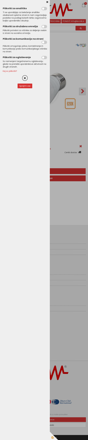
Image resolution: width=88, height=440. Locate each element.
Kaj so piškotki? (10, 71)
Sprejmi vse (24, 86)
